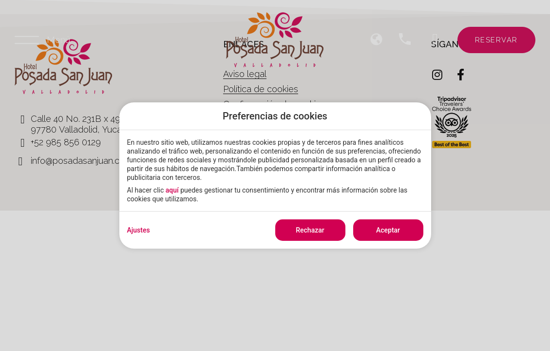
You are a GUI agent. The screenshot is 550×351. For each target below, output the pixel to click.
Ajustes (138, 230)
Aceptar (388, 230)
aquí (172, 190)
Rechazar (310, 230)
